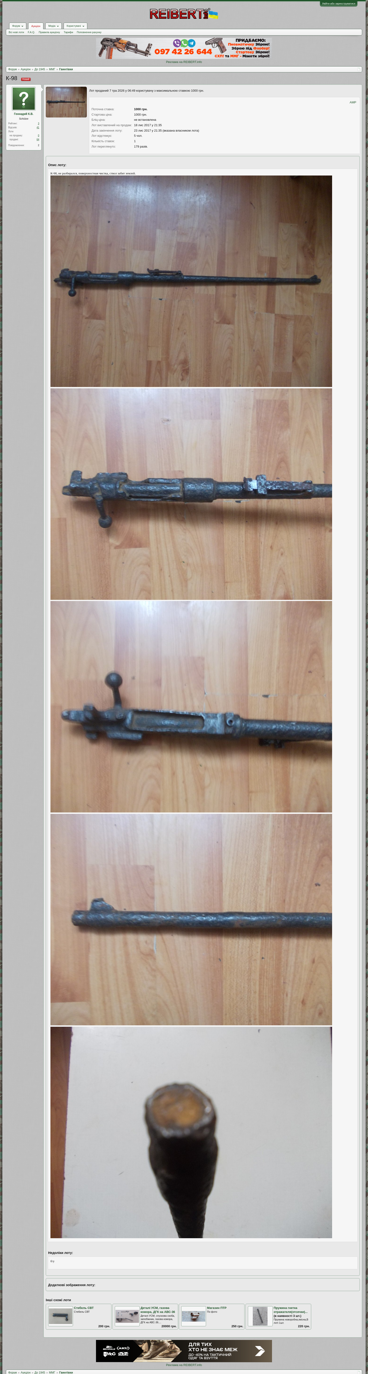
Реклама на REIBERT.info (184, 62)
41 (38, 127)
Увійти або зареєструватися (338, 3)
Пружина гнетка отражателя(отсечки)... (291, 1310)
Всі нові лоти (16, 32)
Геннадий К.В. (23, 114)
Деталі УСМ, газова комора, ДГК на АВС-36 (158, 1310)
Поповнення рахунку (89, 32)
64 (38, 139)
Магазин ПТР (216, 1308)
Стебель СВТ (84, 1308)
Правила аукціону (49, 32)
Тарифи (68, 32)
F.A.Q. (31, 32)
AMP (353, 102)
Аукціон (35, 26)
